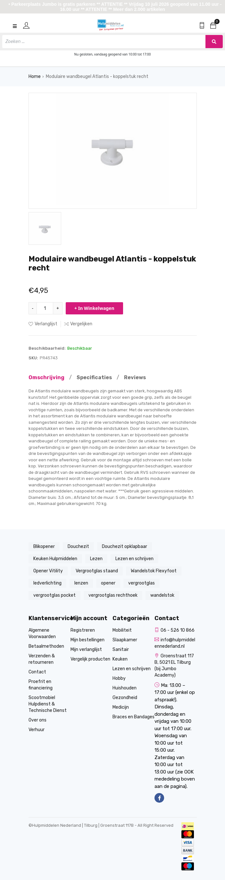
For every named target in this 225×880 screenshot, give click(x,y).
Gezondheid (125, 697)
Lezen (96, 558)
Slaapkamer (125, 640)
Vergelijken (78, 324)
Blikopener (44, 546)
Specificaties (94, 377)
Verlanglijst (43, 324)
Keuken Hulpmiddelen (55, 558)
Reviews (135, 377)
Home (35, 76)
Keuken (120, 659)
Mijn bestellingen (87, 640)
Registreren (83, 630)
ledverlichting (47, 583)
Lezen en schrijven (134, 558)
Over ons (37, 720)
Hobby (119, 678)
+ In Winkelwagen (94, 308)
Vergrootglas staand (97, 571)
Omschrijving (46, 377)
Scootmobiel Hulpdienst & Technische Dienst (48, 704)
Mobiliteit (122, 630)
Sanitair (121, 649)
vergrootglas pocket (54, 595)
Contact (37, 672)
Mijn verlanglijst (86, 649)
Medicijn (121, 707)
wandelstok (162, 595)
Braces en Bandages (133, 717)
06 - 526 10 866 (174, 630)
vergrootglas (141, 583)
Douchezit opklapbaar (124, 546)
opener (108, 583)
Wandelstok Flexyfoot (154, 571)
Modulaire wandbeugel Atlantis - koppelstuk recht (97, 76)
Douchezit (78, 546)
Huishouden (125, 688)
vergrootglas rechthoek (113, 595)
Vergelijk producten (90, 659)
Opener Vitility (48, 571)
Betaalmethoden (46, 646)
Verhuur (37, 729)
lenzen (81, 583)
